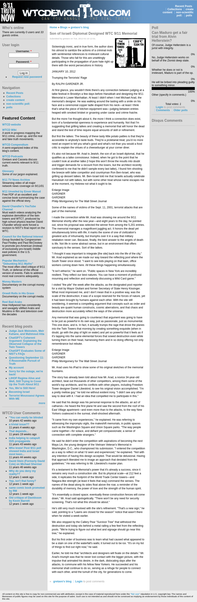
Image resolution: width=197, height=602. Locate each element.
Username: (24, 51)
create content (15, 100)
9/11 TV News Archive (16, 179)
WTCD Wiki (9, 129)
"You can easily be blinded (26, 417)
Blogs (64, 27)
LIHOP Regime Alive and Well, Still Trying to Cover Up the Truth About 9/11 (25, 381)
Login (78, 581)
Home (53, 27)
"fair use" (135, 594)
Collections (174, 9)
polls (189, 15)
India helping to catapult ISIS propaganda (24, 440)
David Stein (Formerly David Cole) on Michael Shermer (27, 463)
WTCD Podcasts (12, 156)
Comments (163, 110)
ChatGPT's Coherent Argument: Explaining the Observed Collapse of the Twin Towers (25, 342)
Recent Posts (183, 6)
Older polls (181, 110)
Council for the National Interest (22, 236)
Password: (23, 61)
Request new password (27, 76)
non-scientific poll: (18, 103)
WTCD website (11, 124)
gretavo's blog (80, 27)
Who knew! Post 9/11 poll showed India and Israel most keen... (25, 451)
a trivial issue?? (19, 424)
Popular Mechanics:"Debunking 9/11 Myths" (17, 262)
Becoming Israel (19, 391)
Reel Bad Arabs (12, 302)
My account (16, 367)
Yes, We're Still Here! (22, 388)
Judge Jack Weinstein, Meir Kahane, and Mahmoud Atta (26, 332)
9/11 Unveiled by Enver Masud (21, 191)
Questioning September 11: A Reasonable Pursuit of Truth (26, 360)
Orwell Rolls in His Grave (18, 293)
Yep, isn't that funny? (22, 480)
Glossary (8, 171)
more (42, 403)
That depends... (19, 431)
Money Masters (12, 281)
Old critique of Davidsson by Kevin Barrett (25, 499)
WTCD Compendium (15, 144)
